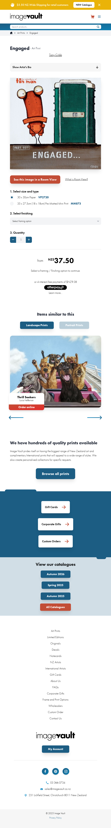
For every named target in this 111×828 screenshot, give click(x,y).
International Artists (55, 668)
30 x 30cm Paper (29, 197)
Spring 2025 (55, 585)
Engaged (34, 32)
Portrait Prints (74, 325)
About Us (56, 681)
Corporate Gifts (55, 693)
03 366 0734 (55, 783)
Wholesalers (56, 706)
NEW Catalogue (84, 4)
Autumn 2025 (55, 596)
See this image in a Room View (35, 179)
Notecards (55, 656)
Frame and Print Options (55, 699)
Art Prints (21, 32)
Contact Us (56, 718)
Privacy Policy (55, 817)
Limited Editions (55, 637)
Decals (55, 650)
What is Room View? (76, 179)
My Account (55, 749)
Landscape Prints (37, 325)
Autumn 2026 (55, 574)
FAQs (55, 687)
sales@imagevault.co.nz (55, 789)
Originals (55, 643)
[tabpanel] (55, 372)
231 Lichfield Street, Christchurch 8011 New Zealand (55, 795)
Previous (16, 417)
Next (94, 417)
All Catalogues (55, 607)
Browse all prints (55, 473)
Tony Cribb (55, 55)
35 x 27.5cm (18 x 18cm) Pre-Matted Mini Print (45, 204)
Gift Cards (55, 675)
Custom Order (55, 712)
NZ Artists (55, 662)
